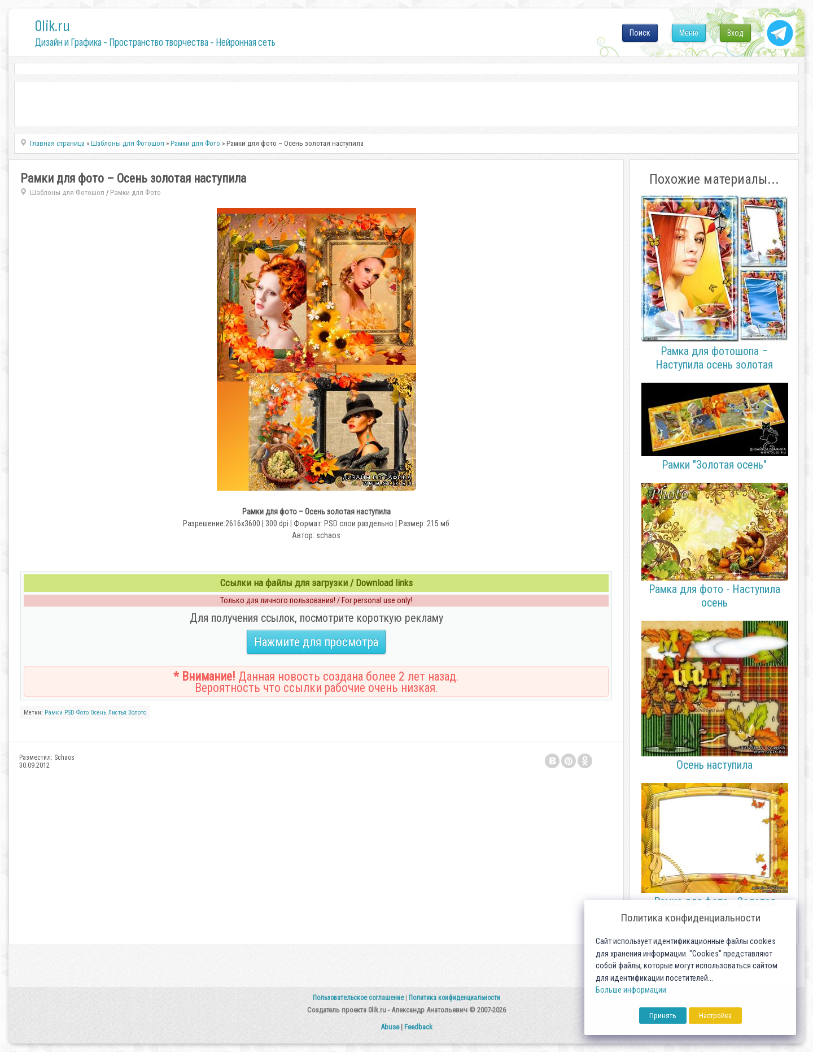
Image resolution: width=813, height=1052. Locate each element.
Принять (662, 1015)
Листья (117, 712)
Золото (137, 712)
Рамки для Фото (135, 192)
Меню (688, 32)
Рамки (54, 712)
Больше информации (631, 990)
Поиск (640, 32)
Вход (735, 32)
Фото (82, 712)
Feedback (418, 1027)
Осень (98, 712)
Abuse (390, 1027)
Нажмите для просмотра (316, 642)
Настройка (715, 1015)
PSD (69, 712)
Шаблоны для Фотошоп (67, 192)
